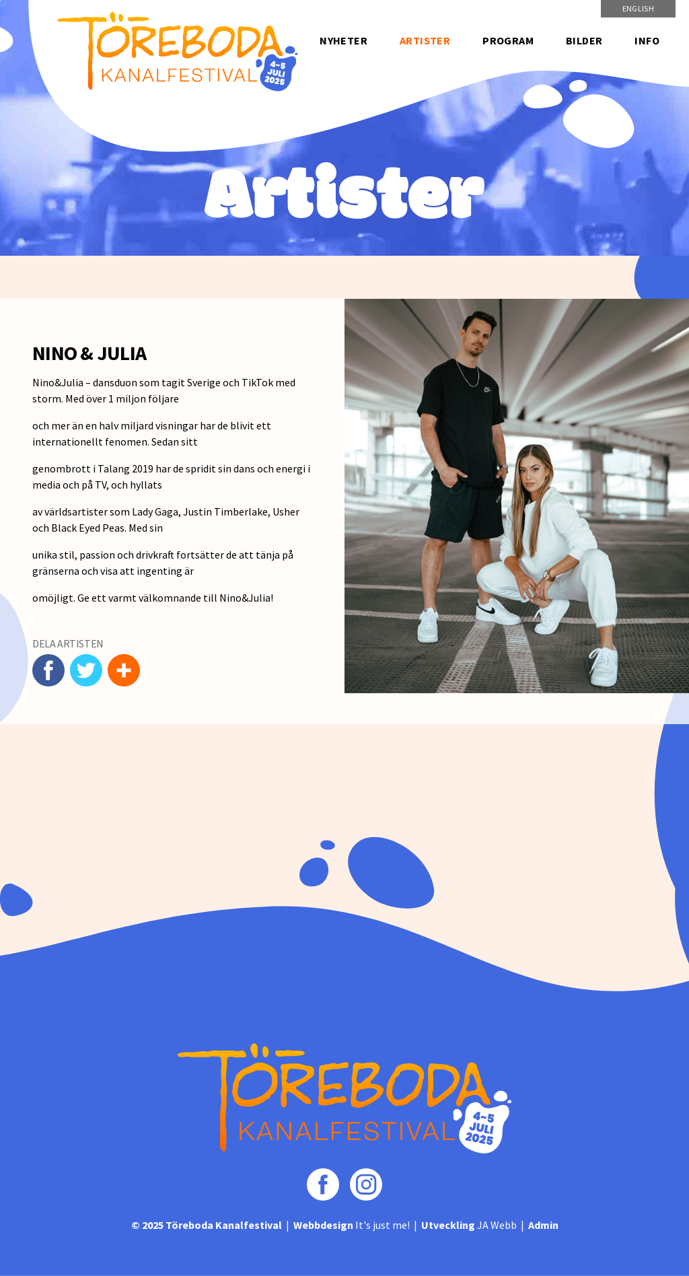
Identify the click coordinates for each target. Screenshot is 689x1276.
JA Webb (469, 1225)
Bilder (584, 40)
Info (646, 40)
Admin (543, 1225)
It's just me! (351, 1225)
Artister (425, 40)
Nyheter (343, 40)
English (638, 8)
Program (508, 40)
